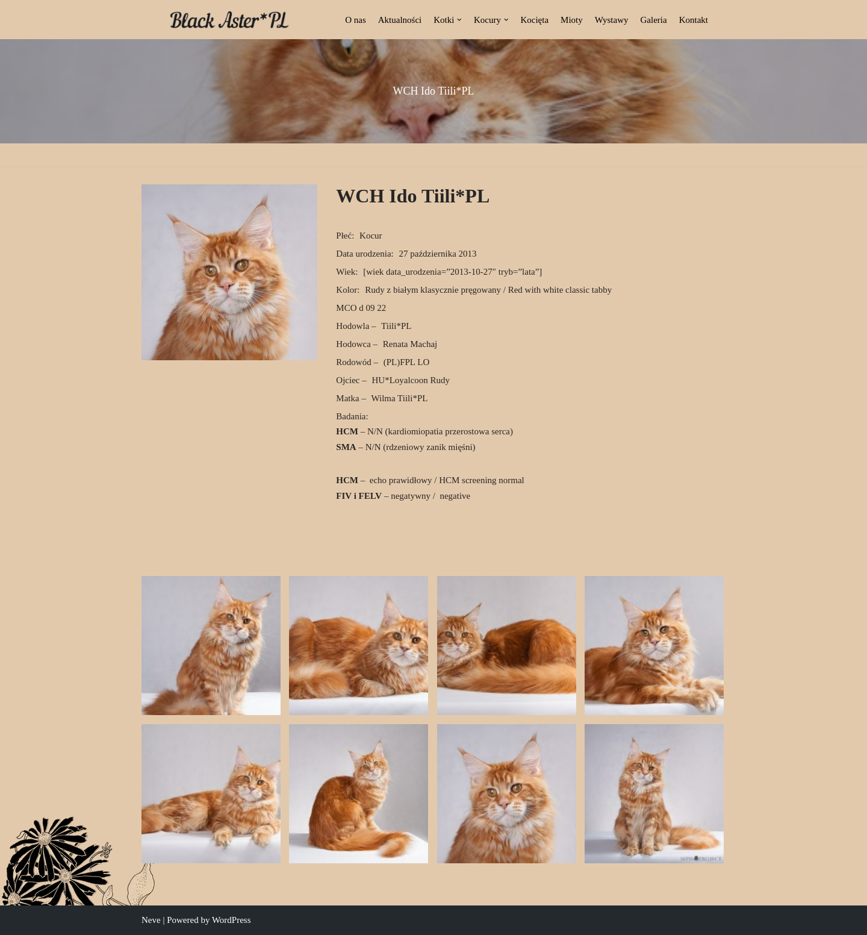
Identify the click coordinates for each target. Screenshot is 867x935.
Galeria (654, 20)
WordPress (231, 920)
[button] (459, 19)
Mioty (572, 20)
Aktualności (400, 20)
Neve (151, 920)
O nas (355, 20)
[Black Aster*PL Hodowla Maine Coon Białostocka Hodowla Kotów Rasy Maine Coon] (229, 19)
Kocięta (534, 20)
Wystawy (612, 20)
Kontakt (693, 20)
